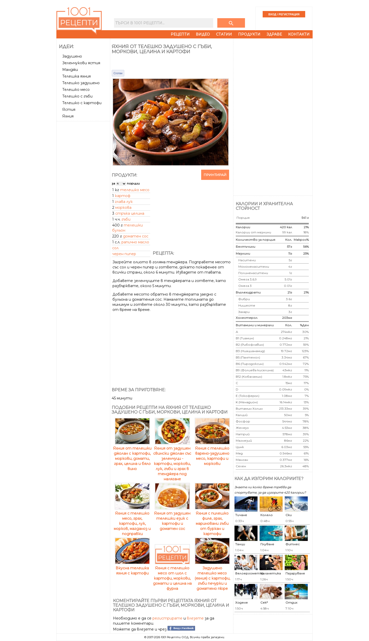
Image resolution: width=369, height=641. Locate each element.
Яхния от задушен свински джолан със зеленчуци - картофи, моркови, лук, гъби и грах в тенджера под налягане (172, 461)
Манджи (70, 69)
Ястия (68, 109)
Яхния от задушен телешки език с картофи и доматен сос (172, 518)
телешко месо (134, 190)
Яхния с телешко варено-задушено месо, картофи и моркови (212, 453)
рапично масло (135, 242)
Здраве (274, 34)
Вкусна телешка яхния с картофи (132, 568)
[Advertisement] (83, 200)
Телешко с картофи (81, 103)
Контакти (299, 34)
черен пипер (124, 254)
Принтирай (215, 175)
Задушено (72, 56)
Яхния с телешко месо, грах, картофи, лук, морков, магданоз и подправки (132, 521)
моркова (123, 207)
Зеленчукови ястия (81, 63)
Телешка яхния (76, 76)
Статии (224, 34)
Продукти (249, 34)
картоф (122, 195)
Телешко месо (76, 89)
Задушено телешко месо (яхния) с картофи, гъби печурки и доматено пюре (212, 576)
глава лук (124, 201)
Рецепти (180, 34)
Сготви (118, 73)
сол (115, 248)
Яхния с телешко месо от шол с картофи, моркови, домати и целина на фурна (172, 576)
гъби (125, 219)
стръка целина (129, 213)
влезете (195, 618)
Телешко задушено (81, 83)
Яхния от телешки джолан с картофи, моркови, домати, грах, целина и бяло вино (132, 456)
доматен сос (135, 236)
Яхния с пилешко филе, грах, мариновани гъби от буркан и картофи (212, 521)
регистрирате (167, 618)
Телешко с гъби (77, 96)
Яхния (68, 116)
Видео (203, 34)
